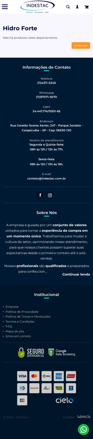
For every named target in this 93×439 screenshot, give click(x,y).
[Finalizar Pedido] (86, 7)
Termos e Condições (20, 321)
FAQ (9, 326)
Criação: (69, 417)
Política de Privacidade (22, 311)
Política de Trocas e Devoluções (28, 316)
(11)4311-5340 (46, 83)
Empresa (12, 306)
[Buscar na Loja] (68, 6)
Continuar (81, 45)
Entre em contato (18, 336)
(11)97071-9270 (46, 97)
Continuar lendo (76, 274)
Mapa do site (15, 331)
